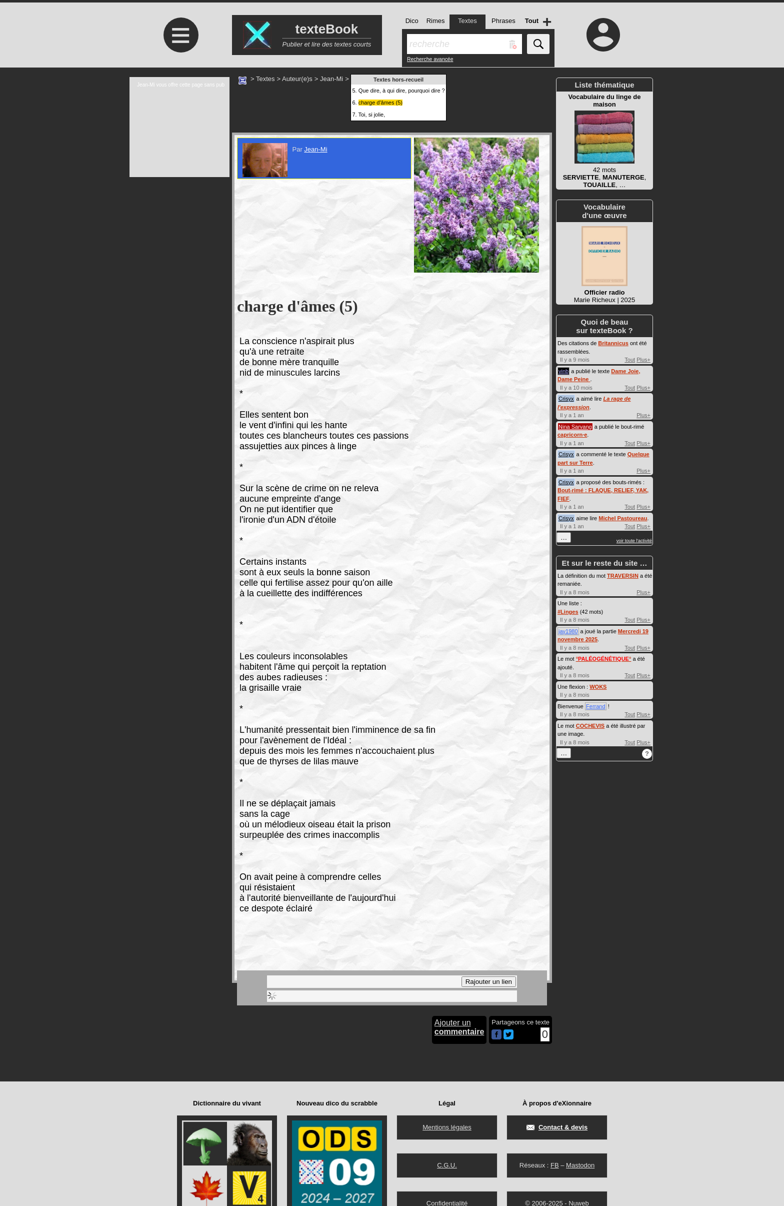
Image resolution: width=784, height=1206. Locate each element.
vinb (563, 371)
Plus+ (643, 360)
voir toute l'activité (634, 540)
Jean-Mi (331, 79)
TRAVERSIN (622, 576)
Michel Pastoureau (622, 518)
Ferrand (596, 706)
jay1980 (568, 631)
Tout (629, 360)
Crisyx (566, 399)
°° (604, 659)
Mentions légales (447, 1127)
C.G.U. (447, 1165)
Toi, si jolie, (371, 115)
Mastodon (580, 1165)
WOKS (598, 687)
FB (554, 1165)
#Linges (568, 612)
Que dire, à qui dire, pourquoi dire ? (401, 91)
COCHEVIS (590, 726)
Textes (265, 79)
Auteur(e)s (297, 79)
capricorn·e (572, 435)
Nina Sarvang (575, 427)
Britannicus (613, 343)
